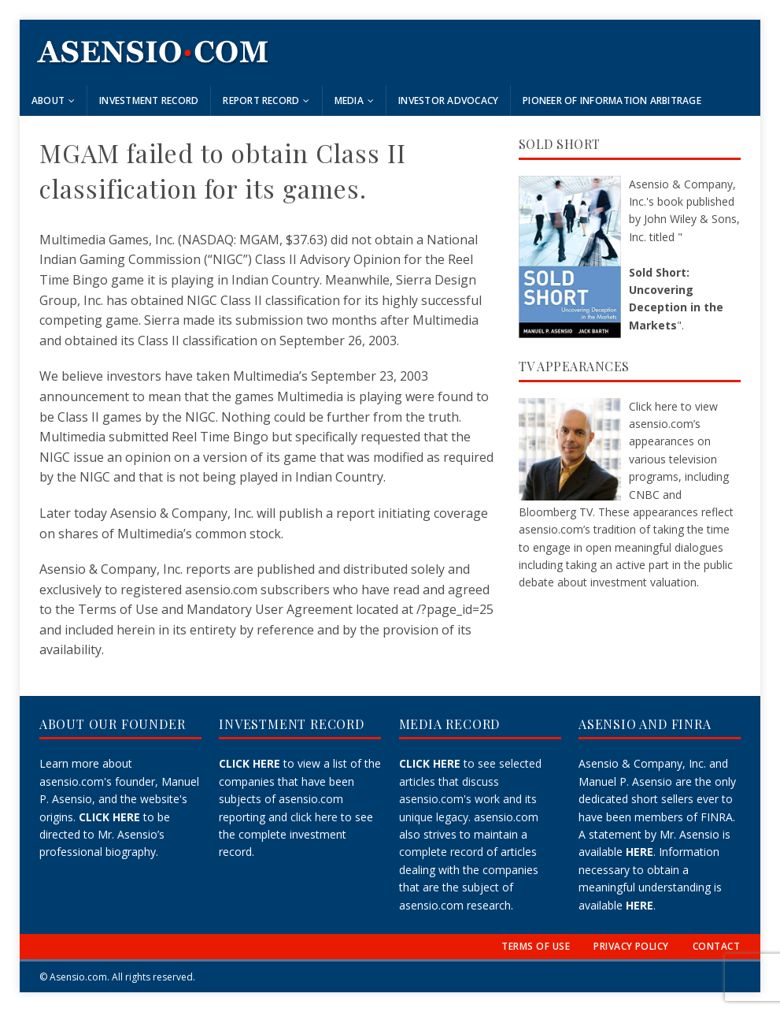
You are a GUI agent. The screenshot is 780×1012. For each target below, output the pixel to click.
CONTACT (716, 946)
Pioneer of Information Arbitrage (612, 100)
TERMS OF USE (535, 946)
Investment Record (148, 100)
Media (349, 100)
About (48, 100)
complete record (441, 851)
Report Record (261, 100)
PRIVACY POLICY (631, 946)
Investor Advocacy (448, 100)
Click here (653, 406)
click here (314, 816)
